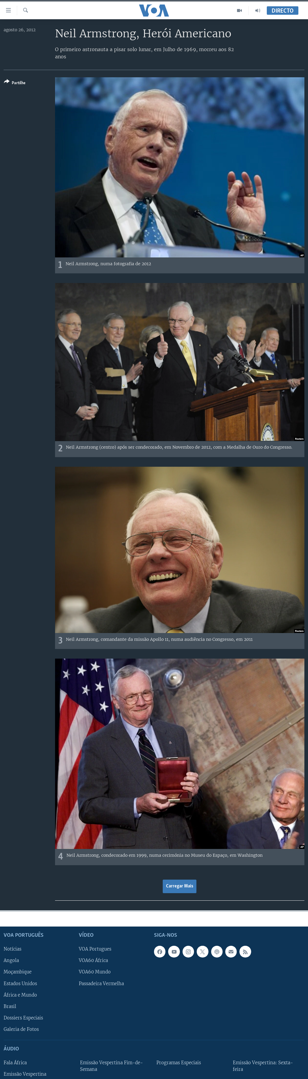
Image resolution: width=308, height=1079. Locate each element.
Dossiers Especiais (23, 1018)
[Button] (15, 83)
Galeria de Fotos (21, 1029)
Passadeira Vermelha (101, 983)
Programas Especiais (178, 1062)
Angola (11, 960)
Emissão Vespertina (25, 1074)
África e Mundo (20, 995)
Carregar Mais (179, 886)
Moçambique (18, 972)
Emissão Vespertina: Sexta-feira (263, 1066)
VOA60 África (93, 960)
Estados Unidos (20, 983)
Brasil (10, 1006)
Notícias (12, 949)
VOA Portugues (95, 949)
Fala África (15, 1062)
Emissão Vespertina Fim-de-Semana (111, 1066)
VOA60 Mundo (95, 972)
